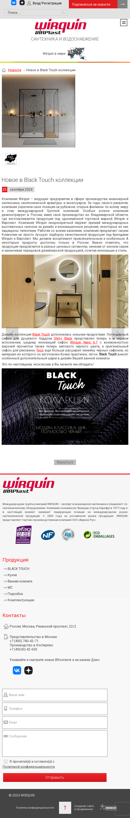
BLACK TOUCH (18, 569)
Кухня (12, 575)
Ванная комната (20, 581)
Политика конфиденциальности (35, 807)
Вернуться (65, 462)
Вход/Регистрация (47, 3)
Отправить (54, 777)
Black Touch (41, 334)
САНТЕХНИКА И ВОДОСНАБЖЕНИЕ (65, 39)
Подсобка (15, 594)
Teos (40, 350)
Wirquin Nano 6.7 (84, 342)
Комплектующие (21, 600)
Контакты (14, 615)
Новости (14, 70)
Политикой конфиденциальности (29, 767)
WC (10, 588)
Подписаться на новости (91, 4)
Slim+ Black (63, 338)
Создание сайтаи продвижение (84, 808)
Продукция (15, 560)
